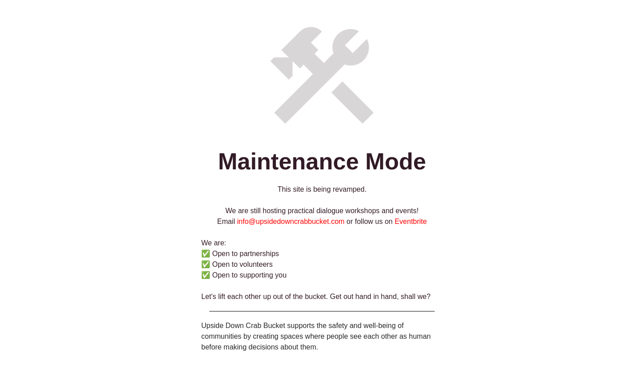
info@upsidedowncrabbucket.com (290, 221)
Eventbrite (410, 221)
